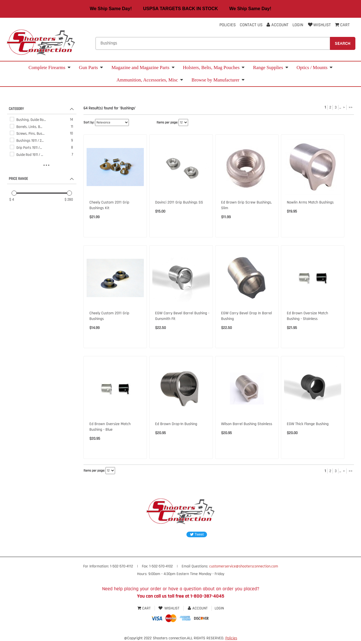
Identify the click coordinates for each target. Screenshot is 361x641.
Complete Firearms (49, 67)
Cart (144, 608)
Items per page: (167, 122)
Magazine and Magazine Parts (142, 67)
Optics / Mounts (315, 67)
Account (278, 25)
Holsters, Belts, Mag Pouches (214, 67)
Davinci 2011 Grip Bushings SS (179, 202)
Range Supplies (270, 67)
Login (297, 25)
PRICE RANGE (18, 178)
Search (343, 43)
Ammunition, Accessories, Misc (149, 80)
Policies (227, 25)
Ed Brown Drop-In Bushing (176, 423)
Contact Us (251, 25)
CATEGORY (16, 109)
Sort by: (88, 122)
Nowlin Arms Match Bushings (310, 202)
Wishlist (319, 25)
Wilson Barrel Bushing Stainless (246, 423)
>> (351, 107)
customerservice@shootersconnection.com (243, 566)
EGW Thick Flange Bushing (308, 423)
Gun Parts (91, 67)
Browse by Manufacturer (218, 80)
